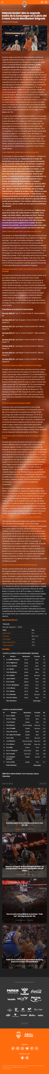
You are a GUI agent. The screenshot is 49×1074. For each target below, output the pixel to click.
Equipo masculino (7, 9)
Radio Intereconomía (9, 642)
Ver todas (43, 783)
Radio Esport (6, 633)
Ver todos (24, 1023)
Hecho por (7, 1068)
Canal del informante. (22, 1067)
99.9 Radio (6, 636)
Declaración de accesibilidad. (10, 1067)
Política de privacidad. (28, 1065)
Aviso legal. (20, 1065)
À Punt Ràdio (6, 639)
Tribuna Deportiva (8, 645)
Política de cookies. (39, 1065)
